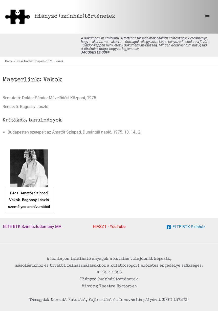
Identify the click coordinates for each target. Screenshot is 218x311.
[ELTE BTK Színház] (186, 227)
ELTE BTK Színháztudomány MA (32, 226)
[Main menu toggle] (207, 16)
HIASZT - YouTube (109, 226)
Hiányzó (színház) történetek (75, 16)
